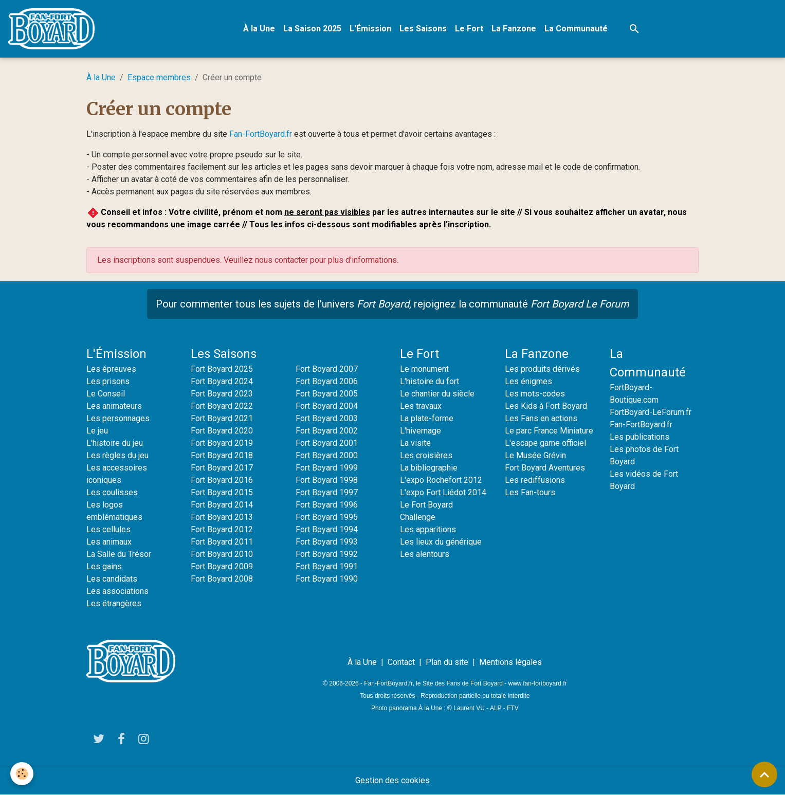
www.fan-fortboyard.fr (537, 683)
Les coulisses (112, 492)
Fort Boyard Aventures (545, 468)
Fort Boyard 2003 (327, 418)
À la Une (259, 28)
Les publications (639, 437)
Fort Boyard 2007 (327, 369)
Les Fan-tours (530, 492)
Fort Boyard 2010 (222, 554)
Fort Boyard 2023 (222, 394)
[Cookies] (21, 773)
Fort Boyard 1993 (327, 542)
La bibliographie (429, 468)
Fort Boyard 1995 (327, 517)
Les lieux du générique (441, 542)
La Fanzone (513, 28)
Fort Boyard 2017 (222, 468)
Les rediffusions (535, 480)
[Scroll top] (764, 774)
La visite (415, 443)
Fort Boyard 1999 (327, 468)
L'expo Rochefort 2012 (441, 480)
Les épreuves (111, 369)
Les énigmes (528, 381)
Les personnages (118, 418)
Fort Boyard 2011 (222, 542)
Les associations (117, 591)
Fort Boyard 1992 (327, 554)
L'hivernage (420, 431)
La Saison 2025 (312, 28)
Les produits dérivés (542, 369)
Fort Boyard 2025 (222, 369)
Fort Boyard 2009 (222, 566)
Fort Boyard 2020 (222, 431)
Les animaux (109, 542)
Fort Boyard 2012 (222, 529)
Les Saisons (423, 28)
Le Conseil (105, 394)
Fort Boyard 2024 (222, 381)
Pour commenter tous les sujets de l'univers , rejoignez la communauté (392, 304)
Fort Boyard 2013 (222, 517)
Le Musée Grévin (535, 455)
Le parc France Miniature (549, 431)
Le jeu (97, 431)
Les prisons (108, 381)
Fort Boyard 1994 (327, 529)
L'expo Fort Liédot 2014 (443, 492)
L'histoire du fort (429, 381)
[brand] (53, 28)
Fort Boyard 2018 (222, 455)
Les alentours (424, 554)
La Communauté (576, 28)
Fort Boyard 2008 (222, 579)
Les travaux (421, 406)
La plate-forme (426, 418)
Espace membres (159, 77)
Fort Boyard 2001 (327, 443)
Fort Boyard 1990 (327, 579)
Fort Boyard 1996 (327, 505)
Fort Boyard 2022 (222, 406)
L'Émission (370, 28)
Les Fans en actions (541, 418)
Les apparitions (428, 529)
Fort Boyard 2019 (222, 443)
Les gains (104, 566)
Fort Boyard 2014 (222, 505)
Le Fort (469, 28)
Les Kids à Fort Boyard (546, 406)
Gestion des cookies (392, 780)
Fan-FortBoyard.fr (260, 134)
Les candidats (111, 579)
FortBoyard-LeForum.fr (650, 412)
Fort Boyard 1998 (327, 480)
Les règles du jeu (117, 455)
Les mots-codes (535, 394)
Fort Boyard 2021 (222, 418)
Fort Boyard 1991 (327, 566)
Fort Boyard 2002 (327, 431)
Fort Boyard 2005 (327, 394)
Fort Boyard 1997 (327, 492)
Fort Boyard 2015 (222, 492)
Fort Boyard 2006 (327, 381)
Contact (401, 662)
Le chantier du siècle (437, 394)
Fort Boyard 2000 (327, 455)
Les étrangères (113, 603)
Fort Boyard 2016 (222, 480)
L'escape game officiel (545, 443)
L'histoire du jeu (114, 443)
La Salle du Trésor (118, 554)
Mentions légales (510, 662)
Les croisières (426, 455)
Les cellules (108, 529)
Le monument (424, 369)
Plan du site (447, 662)
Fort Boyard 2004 (327, 406)
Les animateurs (114, 406)
